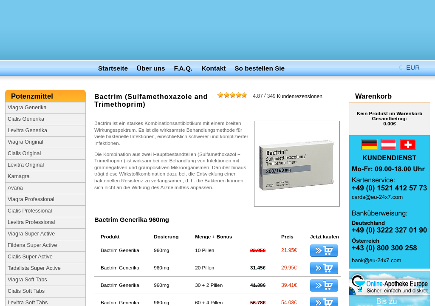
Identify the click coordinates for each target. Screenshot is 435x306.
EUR (406, 66)
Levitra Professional (31, 222)
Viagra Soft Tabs (27, 280)
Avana (15, 188)
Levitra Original (26, 165)
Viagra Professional (31, 199)
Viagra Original (25, 142)
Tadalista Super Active (34, 268)
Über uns (151, 68)
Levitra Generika (27, 130)
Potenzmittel (33, 96)
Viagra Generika (27, 107)
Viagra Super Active (31, 234)
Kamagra (18, 176)
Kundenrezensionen (287, 96)
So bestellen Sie (259, 68)
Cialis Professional (30, 211)
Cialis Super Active (30, 257)
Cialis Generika (26, 119)
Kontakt (213, 68)
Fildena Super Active (32, 245)
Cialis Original (24, 153)
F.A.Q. (183, 68)
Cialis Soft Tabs (26, 291)
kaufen (324, 250)
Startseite (113, 68)
